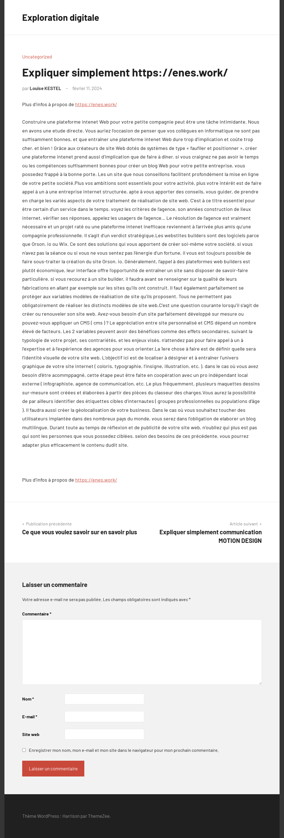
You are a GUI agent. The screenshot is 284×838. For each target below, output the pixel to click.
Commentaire (36, 613)
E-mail (29, 716)
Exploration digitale (60, 17)
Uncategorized (37, 56)
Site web (30, 734)
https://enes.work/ (96, 104)
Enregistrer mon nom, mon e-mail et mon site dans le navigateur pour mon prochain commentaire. (124, 750)
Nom (28, 698)
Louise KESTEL (45, 88)
